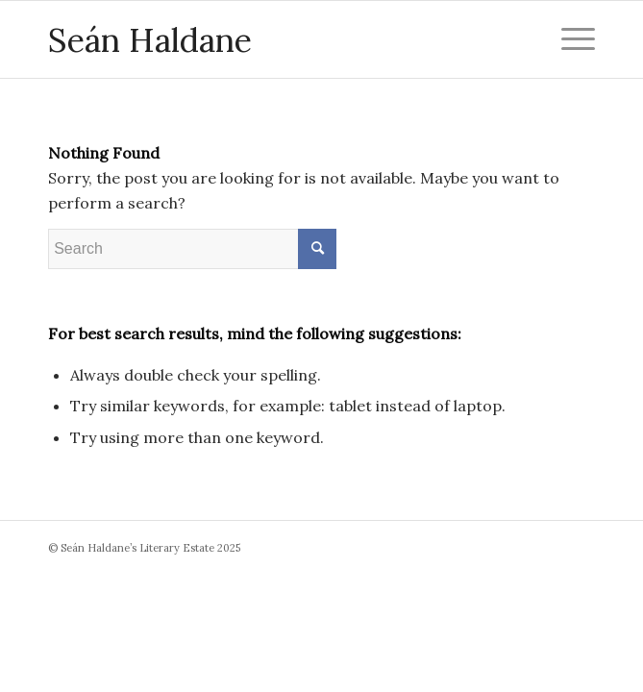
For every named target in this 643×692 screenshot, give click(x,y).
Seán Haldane (150, 40)
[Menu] (568, 39)
